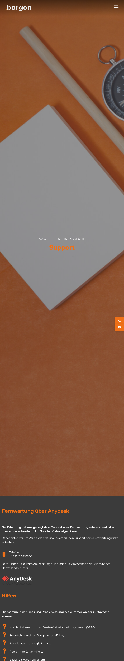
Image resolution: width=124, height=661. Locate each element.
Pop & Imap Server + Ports (26, 651)
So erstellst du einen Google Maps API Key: (37, 635)
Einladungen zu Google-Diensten (31, 643)
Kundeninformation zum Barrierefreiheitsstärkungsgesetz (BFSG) (52, 627)
